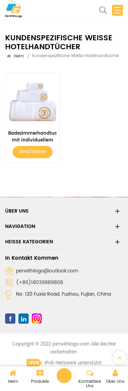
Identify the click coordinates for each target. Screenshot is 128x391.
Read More (32, 152)
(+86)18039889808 (39, 282)
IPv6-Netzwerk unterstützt (64, 363)
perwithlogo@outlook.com (47, 271)
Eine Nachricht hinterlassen (64, 375)
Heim (19, 56)
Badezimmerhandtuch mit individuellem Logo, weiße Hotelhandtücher (32, 137)
